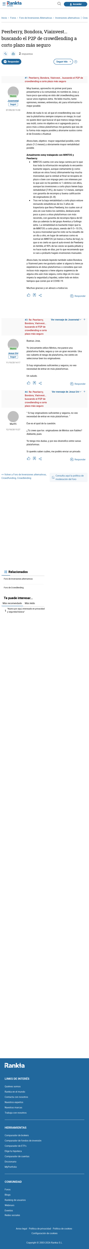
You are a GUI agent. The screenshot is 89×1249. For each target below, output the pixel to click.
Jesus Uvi (13, 353)
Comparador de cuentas (17, 1156)
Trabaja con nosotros (16, 1112)
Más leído (30, 603)
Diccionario (10, 1161)
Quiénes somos (13, 1086)
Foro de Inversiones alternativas (18, 578)
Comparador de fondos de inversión (23, 1140)
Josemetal (13, 100)
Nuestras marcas (13, 1107)
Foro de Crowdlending (14, 587)
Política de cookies (62, 1228)
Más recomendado (12, 603)
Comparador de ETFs (15, 1145)
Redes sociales (12, 1215)
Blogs (8, 1194)
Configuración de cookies (44, 1233)
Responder (11, 61)
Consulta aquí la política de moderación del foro (68, 477)
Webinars (9, 1205)
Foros (8, 1189)
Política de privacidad (40, 1228)
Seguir (13, 104)
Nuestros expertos (14, 1102)
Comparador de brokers (17, 1135)
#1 (26, 77)
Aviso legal (21, 1228)
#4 (26, 392)
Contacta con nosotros (16, 1097)
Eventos (9, 1210)
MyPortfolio (11, 1166)
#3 (26, 319)
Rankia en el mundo (15, 1091)
